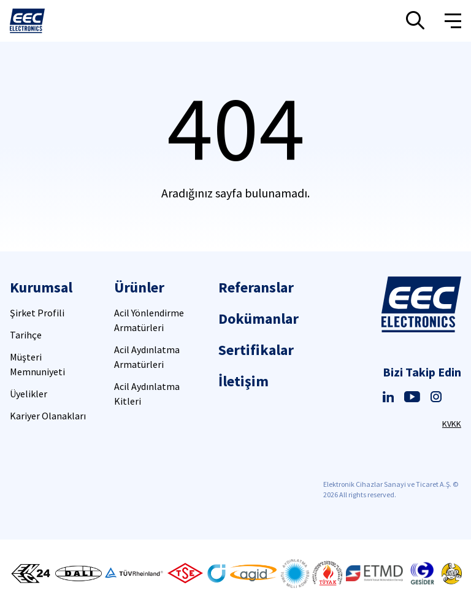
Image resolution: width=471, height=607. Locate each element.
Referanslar (256, 287)
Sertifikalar (256, 349)
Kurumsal (41, 287)
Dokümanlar (258, 318)
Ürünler (139, 287)
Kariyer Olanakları (48, 416)
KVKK (451, 423)
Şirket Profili (37, 313)
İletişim (243, 381)
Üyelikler (28, 393)
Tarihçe (26, 335)
